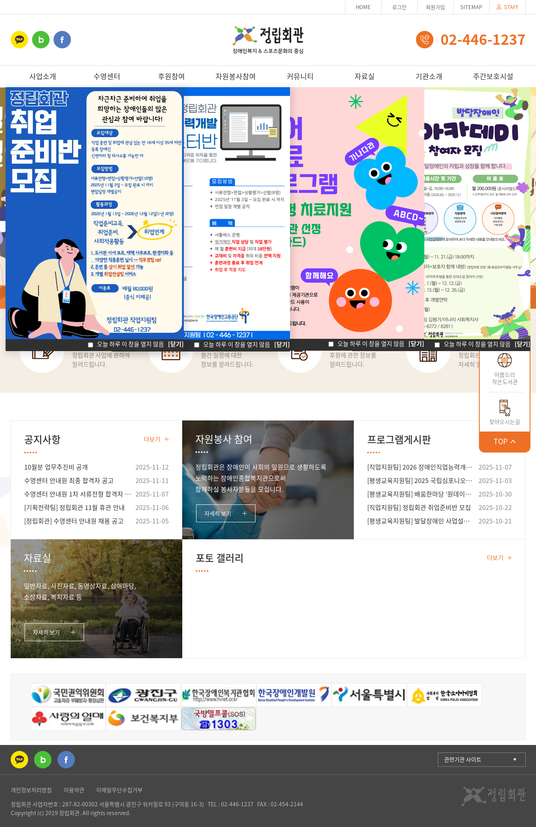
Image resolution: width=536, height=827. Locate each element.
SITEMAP (471, 7)
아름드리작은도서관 (505, 378)
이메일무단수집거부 (119, 790)
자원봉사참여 (236, 76)
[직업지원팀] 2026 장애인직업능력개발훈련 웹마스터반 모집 (421, 467)
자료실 (365, 76)
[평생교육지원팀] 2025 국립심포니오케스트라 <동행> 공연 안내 (421, 480)
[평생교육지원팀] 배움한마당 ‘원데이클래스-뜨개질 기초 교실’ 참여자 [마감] (421, 493)
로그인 (399, 7)
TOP (505, 441)
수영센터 (106, 76)
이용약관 (74, 790)
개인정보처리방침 (31, 790)
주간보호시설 (493, 76)
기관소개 (429, 76)
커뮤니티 (300, 76)
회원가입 (435, 7)
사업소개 (42, 76)
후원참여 (171, 76)
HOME (363, 7)
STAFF (507, 7)
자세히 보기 (217, 513)
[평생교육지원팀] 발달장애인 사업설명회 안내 (421, 520)
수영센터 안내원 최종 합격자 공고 (69, 480)
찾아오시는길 (504, 422)
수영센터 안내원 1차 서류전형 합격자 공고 (78, 493)
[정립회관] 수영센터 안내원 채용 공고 (74, 520)
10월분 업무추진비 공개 (56, 467)
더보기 (156, 439)
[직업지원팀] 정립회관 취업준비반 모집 (419, 507)
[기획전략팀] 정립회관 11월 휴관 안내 (74, 507)
